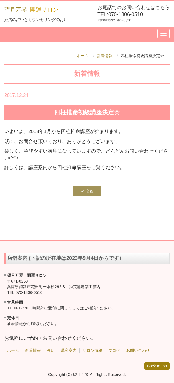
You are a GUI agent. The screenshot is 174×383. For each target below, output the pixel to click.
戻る (87, 191)
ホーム (83, 56)
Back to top (157, 366)
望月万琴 (15, 10)
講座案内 (69, 350)
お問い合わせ (138, 350)
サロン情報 (92, 350)
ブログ (114, 350)
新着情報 (105, 56)
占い (51, 350)
